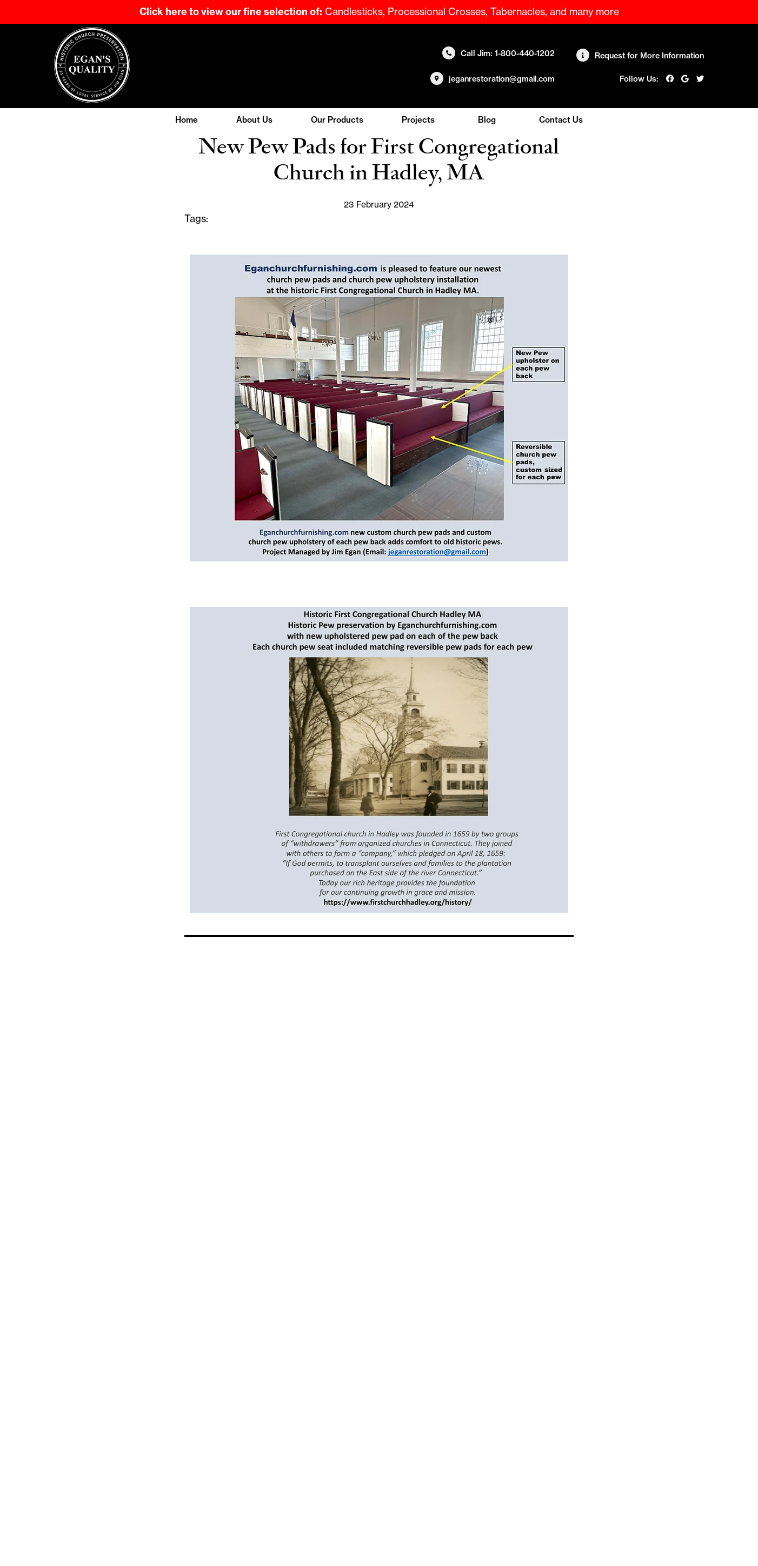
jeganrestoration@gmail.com (502, 79)
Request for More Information (649, 56)
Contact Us (561, 120)
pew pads (336, 231)
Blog (487, 120)
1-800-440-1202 (525, 53)
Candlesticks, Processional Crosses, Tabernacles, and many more (379, 11)
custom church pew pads (429, 218)
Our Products (337, 120)
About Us (254, 120)
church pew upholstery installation (288, 218)
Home (186, 120)
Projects (418, 120)
